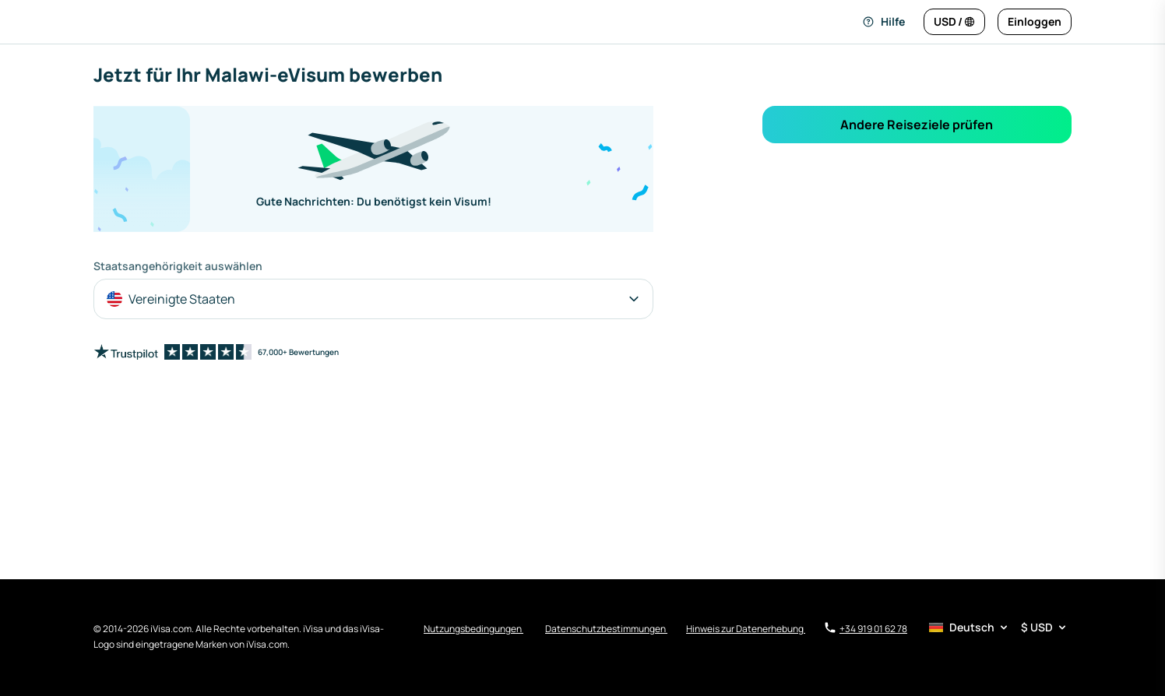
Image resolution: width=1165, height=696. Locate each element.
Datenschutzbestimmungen (606, 628)
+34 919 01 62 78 (865, 628)
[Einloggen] (1035, 22)
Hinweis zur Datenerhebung (745, 628)
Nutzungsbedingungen (473, 628)
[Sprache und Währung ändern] (954, 22)
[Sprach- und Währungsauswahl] (999, 627)
